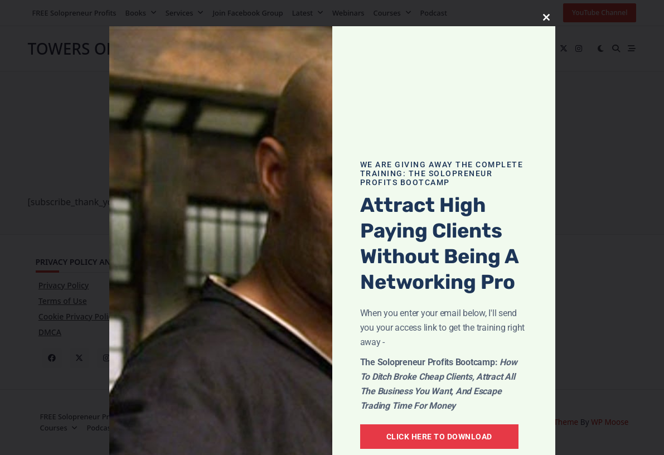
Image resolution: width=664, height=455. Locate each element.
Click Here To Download (439, 436)
